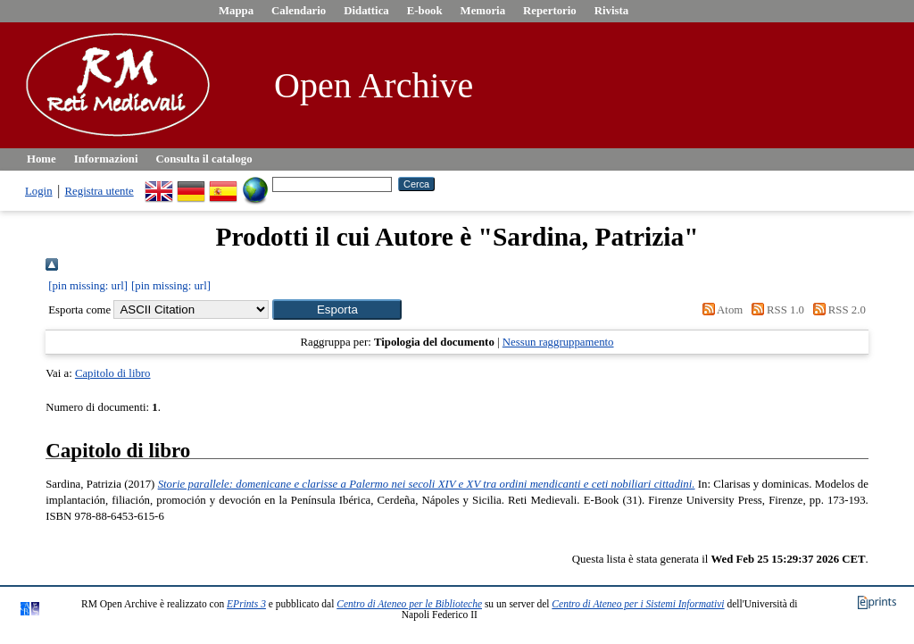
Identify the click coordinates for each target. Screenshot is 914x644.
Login (39, 191)
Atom (719, 310)
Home (41, 159)
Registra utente (99, 191)
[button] (337, 309)
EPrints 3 (246, 603)
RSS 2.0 (836, 310)
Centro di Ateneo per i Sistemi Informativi (638, 603)
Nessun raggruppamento (558, 342)
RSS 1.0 (774, 310)
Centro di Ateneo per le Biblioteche (409, 603)
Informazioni (106, 159)
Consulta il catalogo (204, 159)
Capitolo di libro (113, 373)
